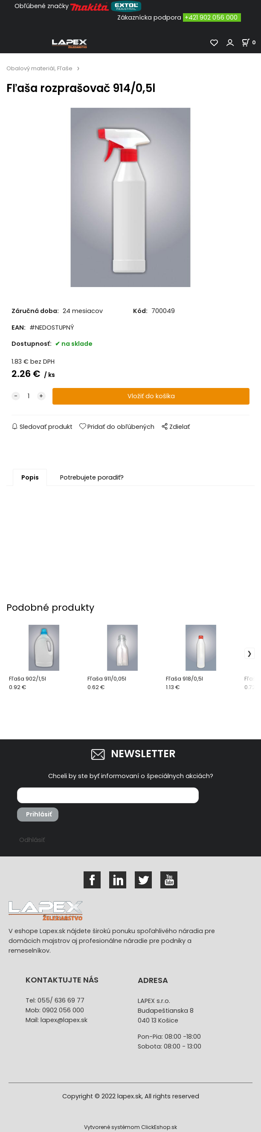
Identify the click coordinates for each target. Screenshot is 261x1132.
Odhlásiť (32, 840)
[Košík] (251, 42)
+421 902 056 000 (211, 17)
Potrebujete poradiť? (92, 477)
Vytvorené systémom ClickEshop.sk (130, 1127)
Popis (30, 477)
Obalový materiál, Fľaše (39, 68)
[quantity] (28, 396)
